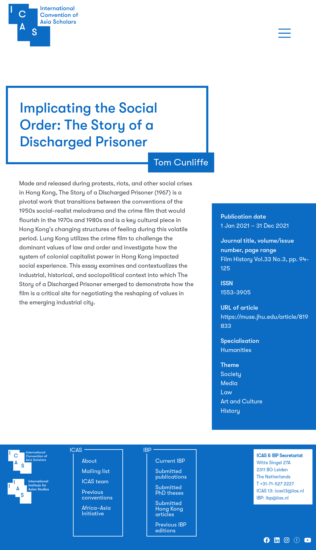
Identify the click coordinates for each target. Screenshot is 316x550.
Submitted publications (171, 474)
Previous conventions (97, 495)
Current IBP (170, 461)
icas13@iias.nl (289, 491)
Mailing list (96, 471)
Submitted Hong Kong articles (169, 509)
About (89, 461)
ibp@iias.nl (277, 498)
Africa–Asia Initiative (96, 511)
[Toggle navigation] (284, 33)
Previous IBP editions (170, 528)
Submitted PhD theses (169, 490)
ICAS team (95, 481)
